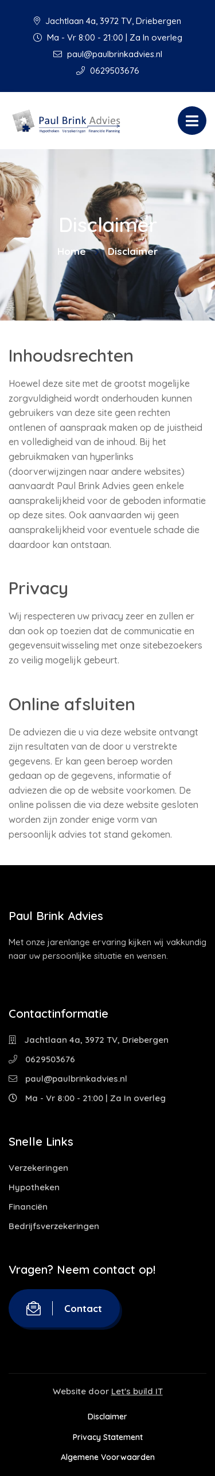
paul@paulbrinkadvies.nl (107, 54)
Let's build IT (137, 1391)
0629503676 (107, 70)
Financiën (28, 1206)
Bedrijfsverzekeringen (54, 1226)
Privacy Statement (108, 1437)
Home (71, 251)
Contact (64, 1308)
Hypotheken (34, 1187)
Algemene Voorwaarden (108, 1457)
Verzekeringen (38, 1167)
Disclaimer (107, 1416)
